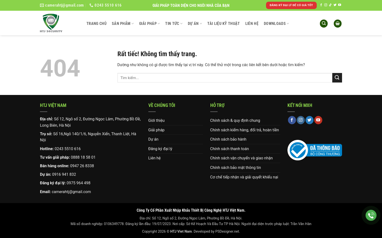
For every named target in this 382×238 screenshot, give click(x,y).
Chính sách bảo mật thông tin (235, 167)
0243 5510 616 (68, 148)
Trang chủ (96, 23)
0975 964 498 (78, 183)
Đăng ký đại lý (160, 148)
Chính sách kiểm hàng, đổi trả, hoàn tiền (244, 130)
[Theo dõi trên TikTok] (330, 5)
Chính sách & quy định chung (235, 120)
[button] (324, 24)
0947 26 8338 (82, 166)
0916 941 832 (64, 174)
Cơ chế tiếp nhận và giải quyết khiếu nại (244, 177)
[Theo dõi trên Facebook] (321, 5)
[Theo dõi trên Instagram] (325, 5)
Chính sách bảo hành (228, 139)
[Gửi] (337, 78)
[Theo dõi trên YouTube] (339, 5)
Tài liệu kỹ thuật (223, 23)
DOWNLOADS (276, 23)
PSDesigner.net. (227, 231)
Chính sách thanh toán (229, 148)
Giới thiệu (156, 120)
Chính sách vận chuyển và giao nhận (241, 158)
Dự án (195, 23)
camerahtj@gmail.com (71, 191)
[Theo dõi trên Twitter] (335, 5)
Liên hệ (251, 23)
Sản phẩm (123, 23)
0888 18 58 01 (83, 157)
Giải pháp (149, 23)
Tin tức (173, 23)
